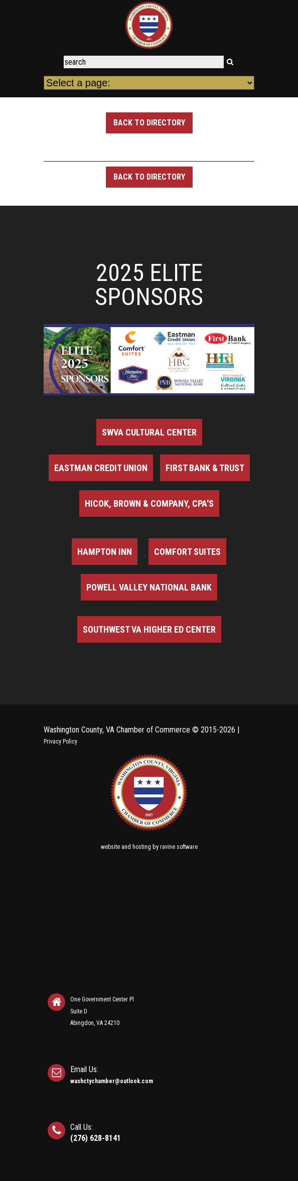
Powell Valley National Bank (149, 587)
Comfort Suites (187, 551)
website (110, 846)
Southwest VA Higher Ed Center (149, 629)
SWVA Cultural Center (149, 432)
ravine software (179, 846)
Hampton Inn (104, 551)
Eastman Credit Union (100, 468)
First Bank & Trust (205, 468)
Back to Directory (149, 122)
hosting (141, 846)
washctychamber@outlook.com (111, 1081)
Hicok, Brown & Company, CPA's (149, 503)
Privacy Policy (60, 741)
